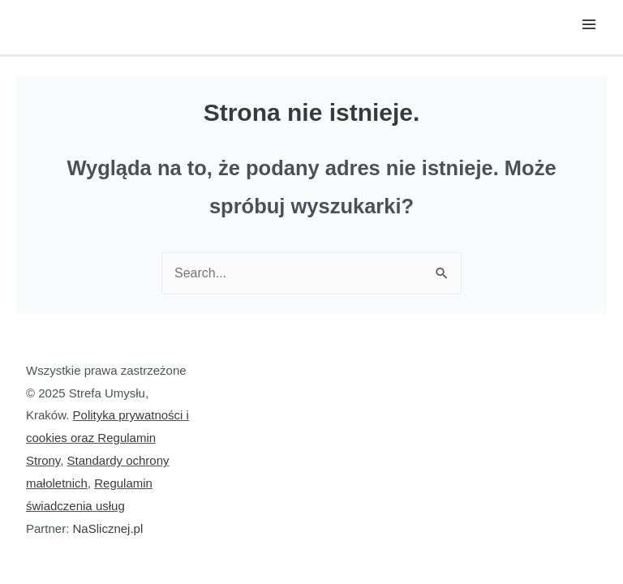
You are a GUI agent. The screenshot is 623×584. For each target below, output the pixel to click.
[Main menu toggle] (589, 24)
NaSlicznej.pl (108, 528)
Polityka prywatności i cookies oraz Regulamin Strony (107, 437)
